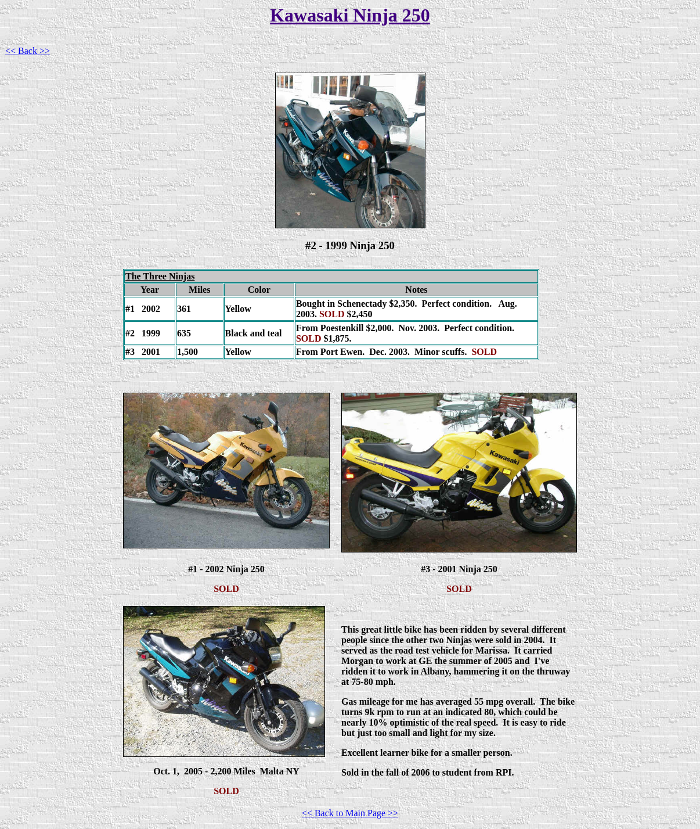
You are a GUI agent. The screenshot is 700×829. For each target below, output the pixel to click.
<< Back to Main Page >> (350, 813)
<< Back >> (27, 51)
